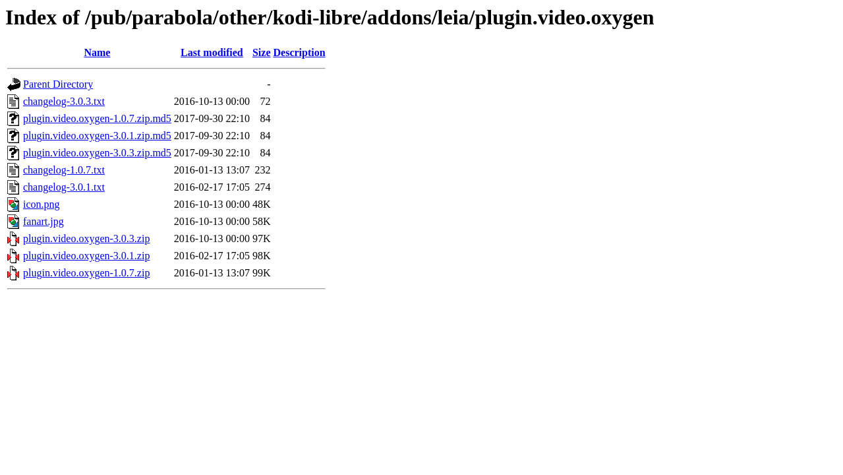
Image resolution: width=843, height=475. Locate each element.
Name (97, 52)
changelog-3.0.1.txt (64, 187)
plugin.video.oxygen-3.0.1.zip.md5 (97, 135)
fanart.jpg (43, 221)
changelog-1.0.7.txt (64, 169)
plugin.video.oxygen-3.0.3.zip (86, 238)
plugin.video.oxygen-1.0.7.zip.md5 (97, 118)
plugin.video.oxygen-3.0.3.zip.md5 (97, 152)
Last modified (212, 52)
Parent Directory (58, 84)
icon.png (41, 204)
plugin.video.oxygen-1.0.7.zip (86, 272)
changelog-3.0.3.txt (64, 101)
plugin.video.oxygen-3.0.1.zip (86, 255)
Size (261, 52)
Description (300, 52)
